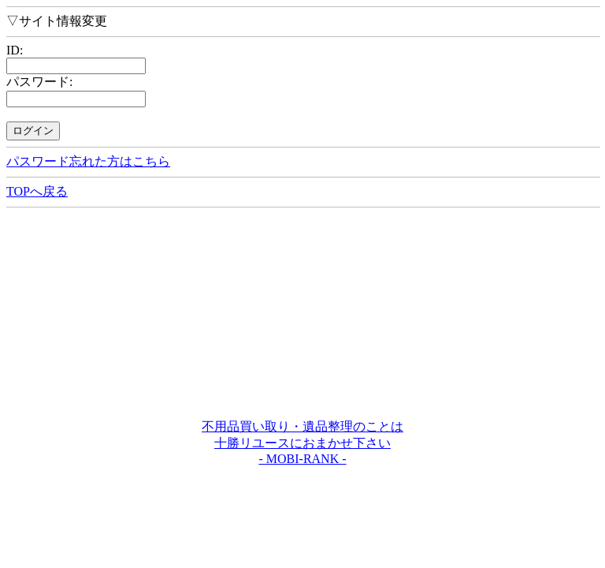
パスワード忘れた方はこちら (88, 161)
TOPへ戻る (37, 191)
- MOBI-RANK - (302, 458)
